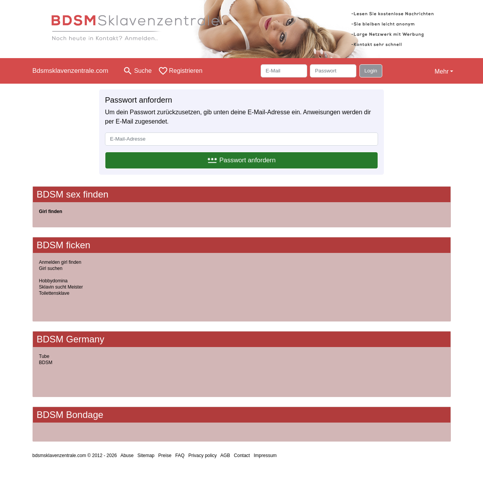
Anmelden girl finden (60, 262)
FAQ (179, 455)
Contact (242, 455)
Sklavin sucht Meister (61, 287)
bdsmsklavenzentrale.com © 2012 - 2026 (75, 455)
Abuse (127, 455)
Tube (44, 356)
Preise (165, 455)
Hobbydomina (53, 281)
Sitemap (146, 455)
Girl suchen (51, 268)
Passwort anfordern (241, 160)
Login (370, 71)
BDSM (46, 362)
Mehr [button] (442, 71)
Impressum (265, 455)
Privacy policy (202, 455)
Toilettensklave (54, 293)
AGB (225, 455)
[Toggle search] (137, 71)
